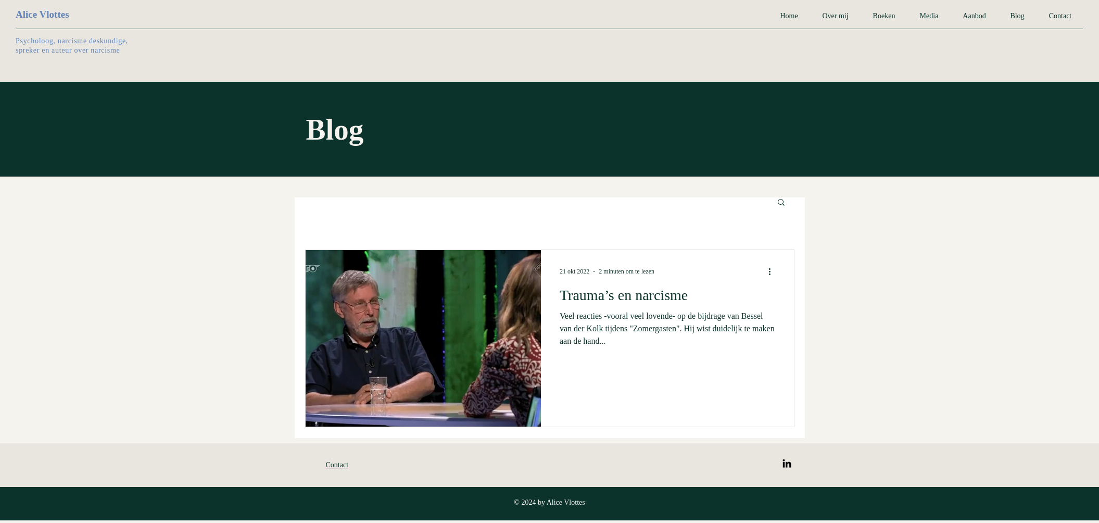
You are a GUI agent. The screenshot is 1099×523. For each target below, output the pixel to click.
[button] (781, 202)
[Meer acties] (773, 271)
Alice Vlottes (42, 14)
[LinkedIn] (787, 463)
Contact (337, 465)
